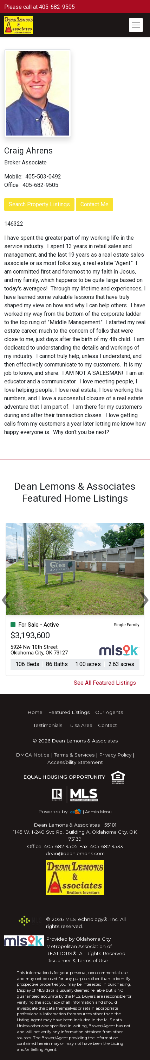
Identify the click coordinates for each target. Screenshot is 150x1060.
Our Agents (109, 712)
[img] (57, 811)
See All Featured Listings (105, 682)
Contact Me (94, 204)
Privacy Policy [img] (115, 755)
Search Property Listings (39, 204)
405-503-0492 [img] (43, 176)
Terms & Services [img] (74, 755)
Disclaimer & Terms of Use (77, 960)
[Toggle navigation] (136, 25)
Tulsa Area (80, 725)
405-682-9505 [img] (40, 185)
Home (35, 712)
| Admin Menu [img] (97, 811)
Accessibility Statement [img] (75, 762)
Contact (107, 725)
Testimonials (47, 725)
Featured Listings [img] (69, 712)
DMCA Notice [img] (33, 755)
